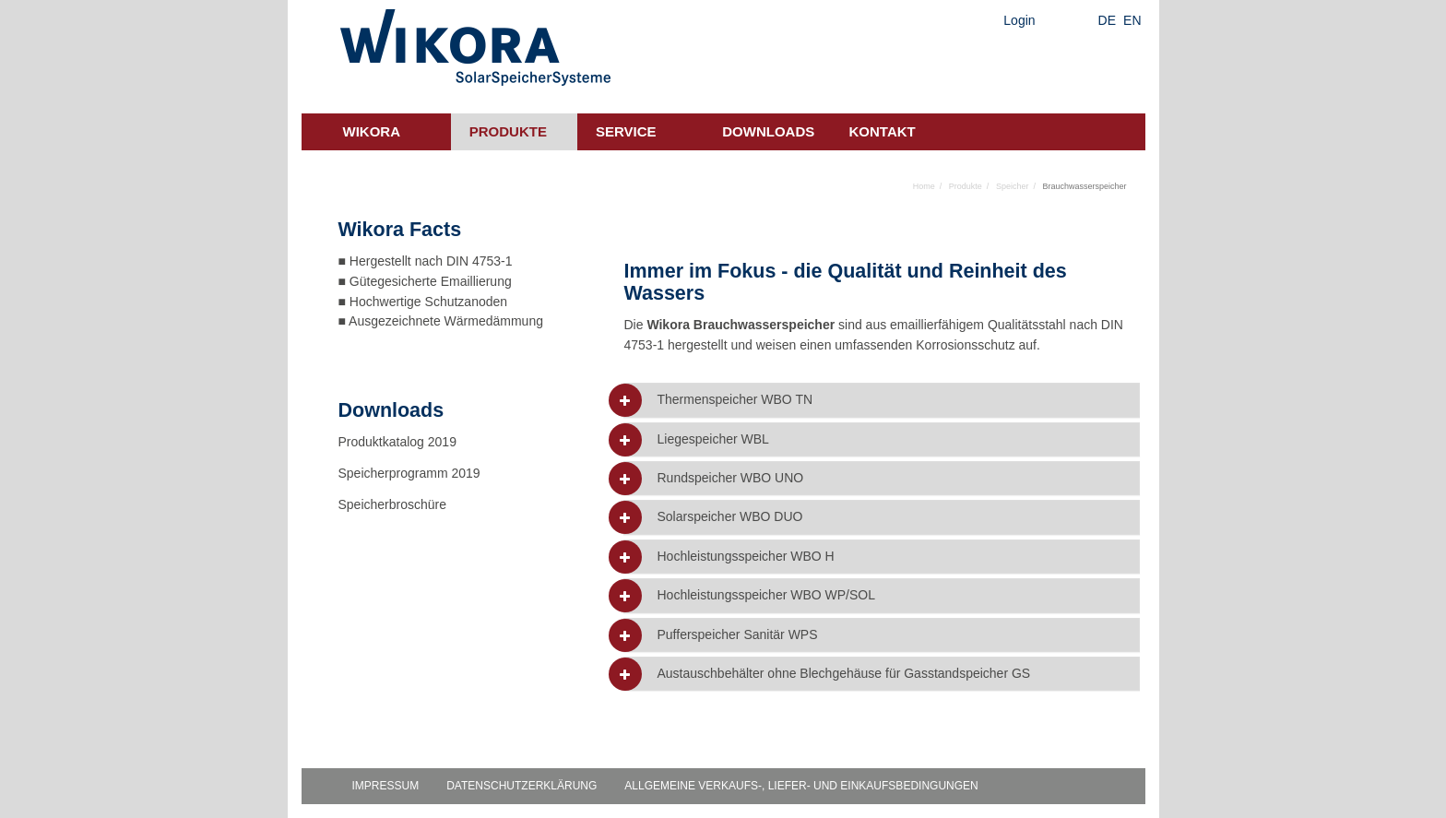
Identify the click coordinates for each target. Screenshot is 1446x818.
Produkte (508, 131)
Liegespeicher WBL (712, 439)
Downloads (768, 131)
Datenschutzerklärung (521, 785)
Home (924, 186)
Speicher (1012, 186)
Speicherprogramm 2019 (409, 473)
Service (626, 131)
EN (1132, 20)
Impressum (386, 785)
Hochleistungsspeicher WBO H (745, 556)
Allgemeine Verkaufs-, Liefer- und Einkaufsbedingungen (801, 785)
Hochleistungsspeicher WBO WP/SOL (766, 595)
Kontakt (882, 131)
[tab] (881, 400)
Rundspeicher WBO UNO (730, 478)
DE (1107, 20)
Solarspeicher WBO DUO (729, 517)
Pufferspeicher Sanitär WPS (737, 635)
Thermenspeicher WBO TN (734, 400)
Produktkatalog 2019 (397, 441)
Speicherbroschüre (394, 504)
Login (1019, 20)
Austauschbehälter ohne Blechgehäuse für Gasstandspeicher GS (843, 674)
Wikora (372, 131)
